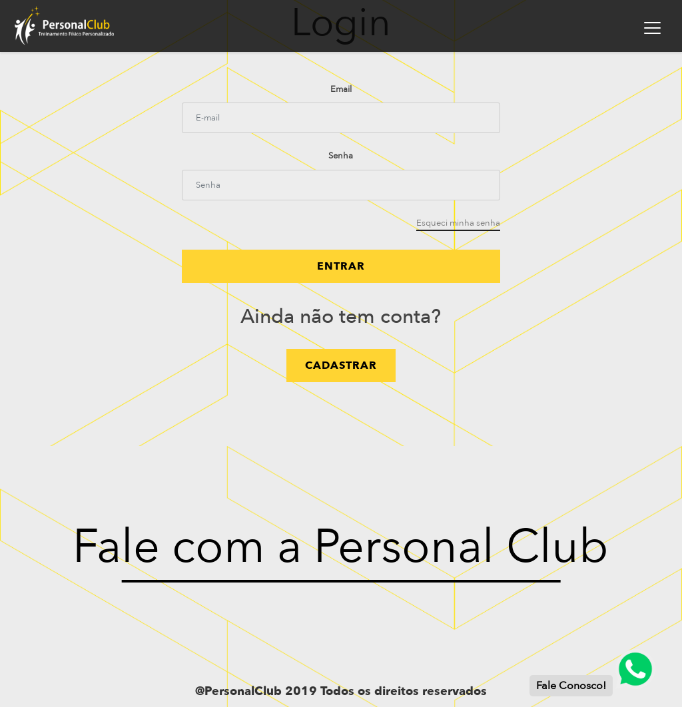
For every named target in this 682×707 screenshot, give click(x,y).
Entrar (341, 266)
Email (341, 89)
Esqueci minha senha (458, 223)
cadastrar (341, 365)
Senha (340, 156)
